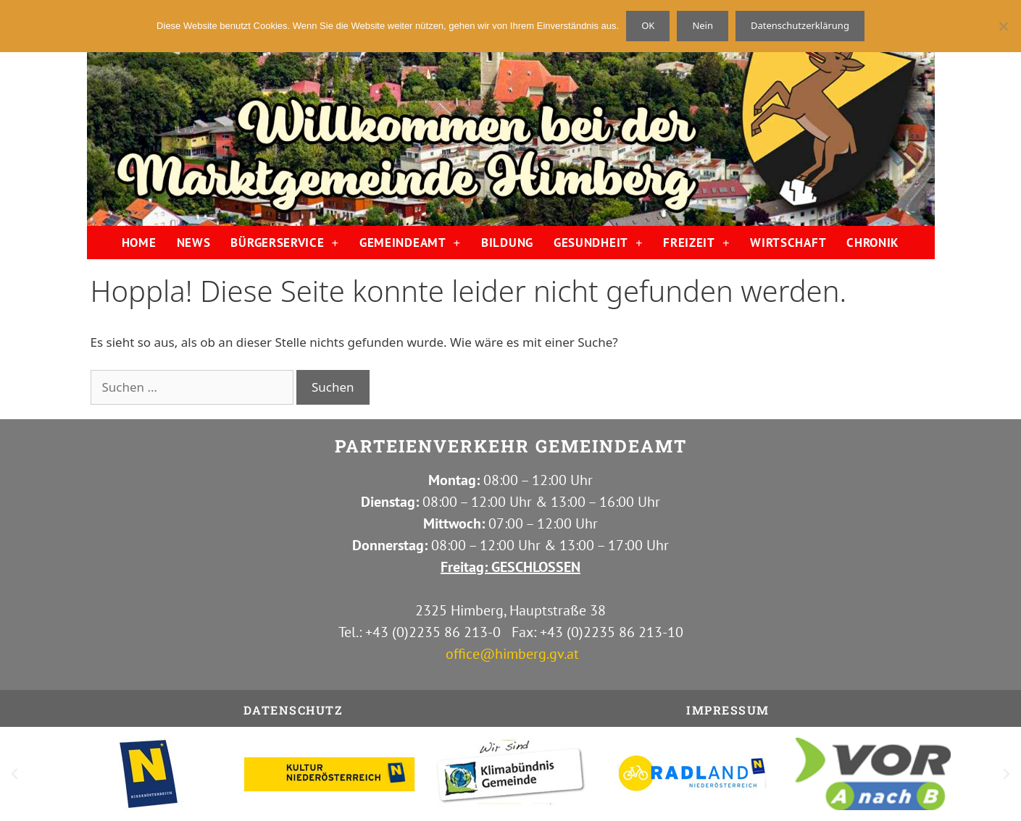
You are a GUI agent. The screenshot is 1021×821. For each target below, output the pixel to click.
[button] (14, 774)
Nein (702, 25)
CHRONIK (872, 242)
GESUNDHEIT (598, 243)
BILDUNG (507, 242)
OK (647, 25)
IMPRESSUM (728, 709)
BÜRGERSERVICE (284, 243)
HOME (139, 242)
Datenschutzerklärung (800, 25)
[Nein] (1003, 26)
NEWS (194, 242)
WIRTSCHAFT (788, 242)
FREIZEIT (696, 243)
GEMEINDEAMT (410, 243)
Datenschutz (293, 709)
